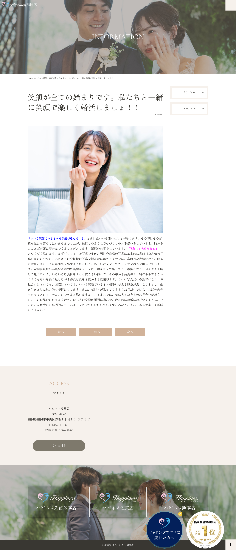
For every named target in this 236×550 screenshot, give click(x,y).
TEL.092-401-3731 (59, 425)
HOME (30, 78)
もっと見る (59, 446)
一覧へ (95, 332)
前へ (61, 332)
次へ (130, 332)
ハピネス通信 (41, 78)
